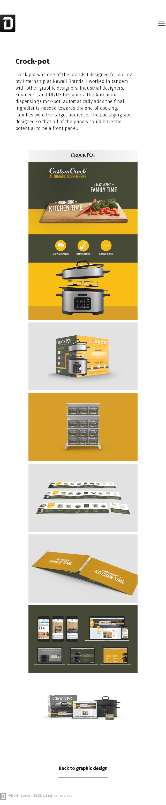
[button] (161, 23)
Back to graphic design (83, 768)
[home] (9, 23)
